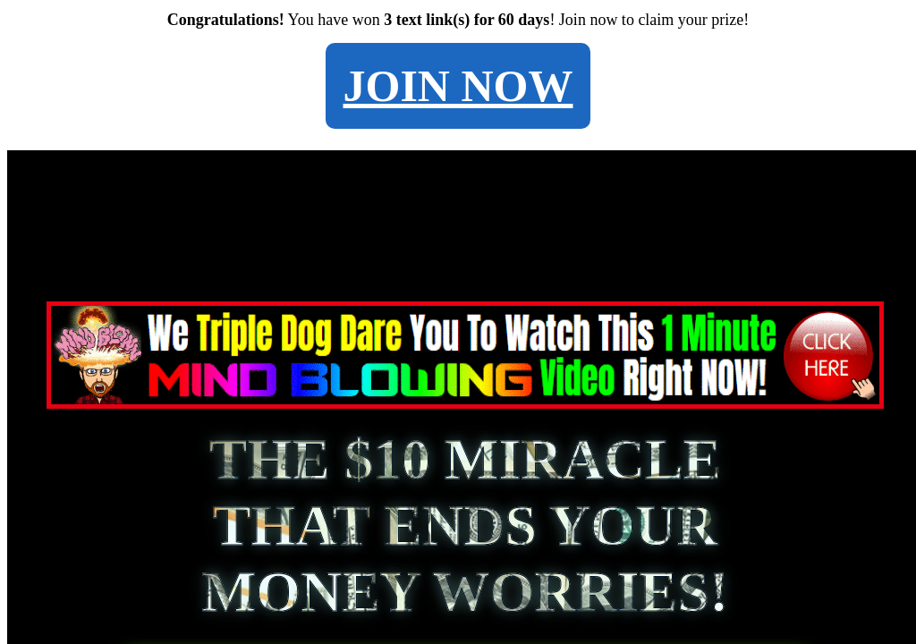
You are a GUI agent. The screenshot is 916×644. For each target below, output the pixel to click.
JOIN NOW (458, 86)
